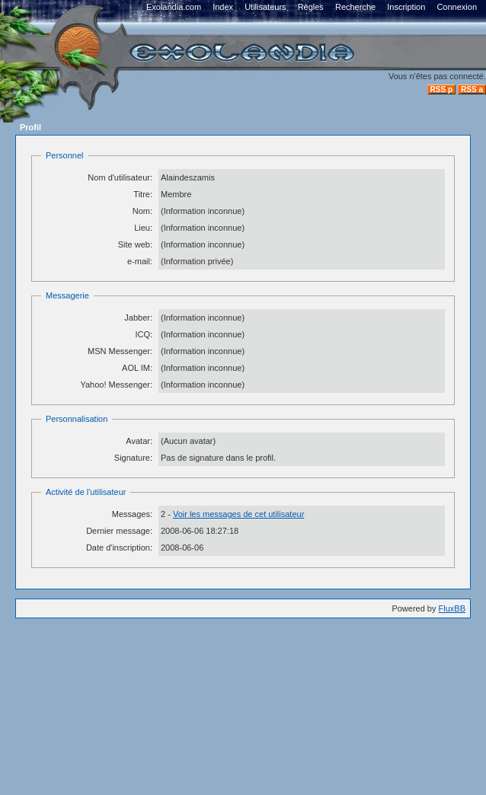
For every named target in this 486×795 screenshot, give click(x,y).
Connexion (456, 6)
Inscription (406, 6)
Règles (311, 6)
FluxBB (452, 608)
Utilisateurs (265, 6)
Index (223, 6)
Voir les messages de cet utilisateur (238, 514)
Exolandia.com (173, 6)
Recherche (355, 6)
